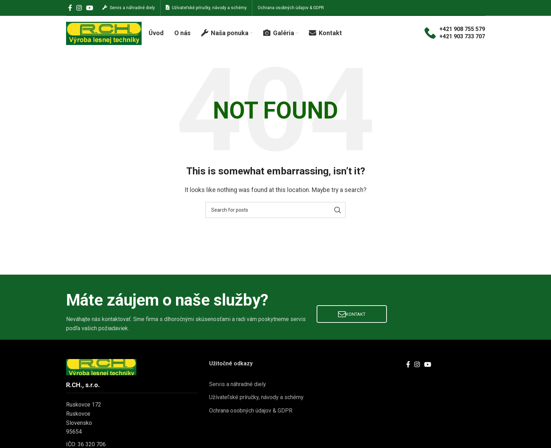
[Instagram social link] (79, 7)
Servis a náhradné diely (237, 384)
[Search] (275, 211)
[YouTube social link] (89, 7)
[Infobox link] (454, 33)
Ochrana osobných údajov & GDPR (250, 411)
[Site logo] (104, 33)
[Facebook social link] (70, 7)
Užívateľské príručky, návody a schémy (256, 398)
